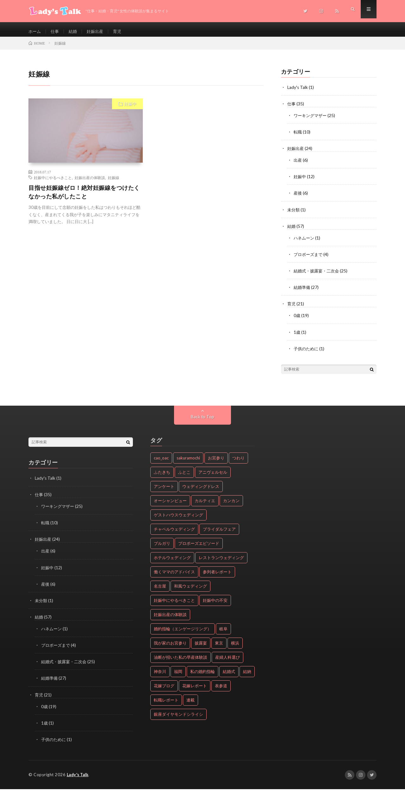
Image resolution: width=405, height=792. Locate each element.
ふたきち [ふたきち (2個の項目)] (162, 475)
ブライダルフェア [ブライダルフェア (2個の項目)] (219, 532)
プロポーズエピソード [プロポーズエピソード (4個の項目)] (198, 547)
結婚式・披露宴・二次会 (318, 275)
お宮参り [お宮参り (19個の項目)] (216, 461)
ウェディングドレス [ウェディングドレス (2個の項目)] (200, 490)
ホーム (35, 31)
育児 (120, 31)
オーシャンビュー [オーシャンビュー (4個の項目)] (170, 504)
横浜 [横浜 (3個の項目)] (235, 646)
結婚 (74, 31)
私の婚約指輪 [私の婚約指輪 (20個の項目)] (202, 675)
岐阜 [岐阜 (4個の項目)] (223, 632)
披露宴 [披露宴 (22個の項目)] (201, 646)
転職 (298, 136)
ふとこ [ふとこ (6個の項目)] (184, 475)
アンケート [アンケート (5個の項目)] (164, 490)
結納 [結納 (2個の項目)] (247, 675)
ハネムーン (305, 242)
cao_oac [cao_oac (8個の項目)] (161, 461)
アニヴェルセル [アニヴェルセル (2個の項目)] (212, 475)
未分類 (294, 213)
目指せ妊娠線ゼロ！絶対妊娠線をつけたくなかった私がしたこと (84, 196)
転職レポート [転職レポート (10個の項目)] (166, 703)
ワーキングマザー (311, 119)
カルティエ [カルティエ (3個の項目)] (205, 504)
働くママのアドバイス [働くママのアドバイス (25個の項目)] (174, 575)
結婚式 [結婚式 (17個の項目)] (229, 675)
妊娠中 (130, 108)
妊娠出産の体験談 (90, 182)
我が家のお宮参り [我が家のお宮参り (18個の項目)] (170, 646)
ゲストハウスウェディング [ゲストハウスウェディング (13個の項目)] (178, 518)
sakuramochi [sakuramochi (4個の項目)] (188, 461)
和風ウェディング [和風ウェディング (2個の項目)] (190, 589)
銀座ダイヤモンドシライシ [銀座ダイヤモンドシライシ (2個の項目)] (178, 717)
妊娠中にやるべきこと (53, 182)
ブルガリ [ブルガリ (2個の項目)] (162, 547)
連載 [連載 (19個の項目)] (190, 703)
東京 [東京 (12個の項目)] (219, 646)
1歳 (297, 336)
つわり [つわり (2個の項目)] (238, 461)
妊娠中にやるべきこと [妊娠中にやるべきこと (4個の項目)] (174, 604)
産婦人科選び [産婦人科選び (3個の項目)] (227, 661)
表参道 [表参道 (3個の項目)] (221, 689)
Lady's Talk (297, 91)
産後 (298, 197)
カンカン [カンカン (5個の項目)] (231, 504)
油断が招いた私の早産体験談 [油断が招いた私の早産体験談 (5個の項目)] (180, 661)
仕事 (56, 31)
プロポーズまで (309, 258)
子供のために (307, 352)
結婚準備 (302, 291)
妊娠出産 (98, 31)
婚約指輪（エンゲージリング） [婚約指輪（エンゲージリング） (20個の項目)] (182, 632)
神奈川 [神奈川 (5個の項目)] (160, 675)
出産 (298, 164)
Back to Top (203, 420)
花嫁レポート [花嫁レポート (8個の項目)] (194, 689)
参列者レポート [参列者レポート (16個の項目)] (217, 575)
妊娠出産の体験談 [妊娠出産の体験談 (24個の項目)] (170, 618)
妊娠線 (113, 182)
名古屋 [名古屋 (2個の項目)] (160, 589)
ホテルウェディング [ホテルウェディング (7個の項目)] (172, 561)
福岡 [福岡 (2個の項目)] (178, 675)
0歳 (297, 319)
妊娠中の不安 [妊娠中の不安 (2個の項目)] (215, 604)
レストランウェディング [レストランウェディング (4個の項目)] (221, 561)
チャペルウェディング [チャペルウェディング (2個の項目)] (174, 532)
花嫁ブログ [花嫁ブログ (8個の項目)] (164, 689)
